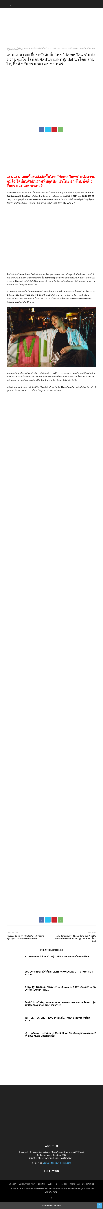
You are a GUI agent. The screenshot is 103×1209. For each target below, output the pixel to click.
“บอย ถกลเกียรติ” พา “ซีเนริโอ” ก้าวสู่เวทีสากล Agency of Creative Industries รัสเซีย (25, 937)
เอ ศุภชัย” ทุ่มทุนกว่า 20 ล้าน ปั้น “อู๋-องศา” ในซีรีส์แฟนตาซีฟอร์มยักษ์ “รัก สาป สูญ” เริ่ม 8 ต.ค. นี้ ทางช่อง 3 (75, 938)
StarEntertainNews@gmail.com (57, 1163)
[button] (11, 4)
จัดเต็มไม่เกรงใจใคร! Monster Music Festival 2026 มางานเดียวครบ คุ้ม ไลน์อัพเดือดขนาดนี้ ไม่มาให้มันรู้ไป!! (60, 1003)
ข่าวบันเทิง (17, 48)
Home (9, 48)
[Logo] (51, 1138)
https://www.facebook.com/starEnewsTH (56, 1158)
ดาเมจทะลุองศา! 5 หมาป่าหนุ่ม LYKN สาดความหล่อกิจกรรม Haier (57, 956)
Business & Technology (57, 1184)
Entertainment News (27, 1184)
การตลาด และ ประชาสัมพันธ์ (82, 1184)
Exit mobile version (51, 1205)
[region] (51, 28)
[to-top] (99, 1204)
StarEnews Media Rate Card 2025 (51, 1155)
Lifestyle (41, 1184)
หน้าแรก (12, 1184)
